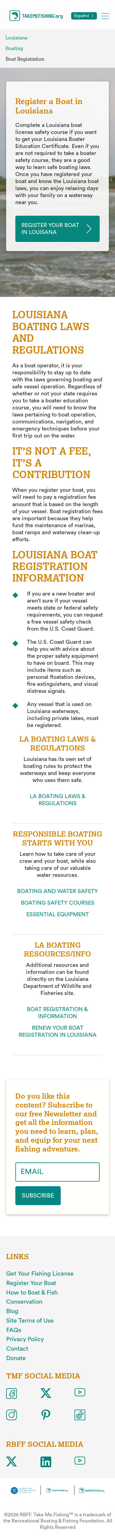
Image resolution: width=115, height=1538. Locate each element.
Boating (14, 48)
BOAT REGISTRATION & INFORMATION (57, 1013)
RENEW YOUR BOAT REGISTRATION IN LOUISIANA (58, 1031)
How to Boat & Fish (32, 1293)
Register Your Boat (31, 1283)
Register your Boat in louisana (50, 228)
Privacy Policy (25, 1339)
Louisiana (17, 38)
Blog (12, 1311)
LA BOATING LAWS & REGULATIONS (58, 800)
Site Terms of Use (30, 1321)
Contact (17, 1349)
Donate (16, 1358)
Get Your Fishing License (40, 1274)
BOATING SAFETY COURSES (57, 903)
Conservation (24, 1302)
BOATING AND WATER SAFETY (57, 891)
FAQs (13, 1330)
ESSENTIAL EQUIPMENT (57, 914)
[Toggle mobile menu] (105, 15)
